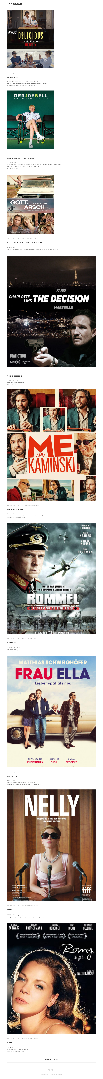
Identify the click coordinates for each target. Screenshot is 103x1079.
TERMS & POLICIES (51, 1059)
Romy (10, 1043)
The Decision (14, 376)
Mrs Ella (12, 776)
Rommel (11, 643)
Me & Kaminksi (15, 509)
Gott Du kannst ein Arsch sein (24, 243)
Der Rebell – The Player (21, 158)
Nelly (10, 910)
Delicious (12, 77)
